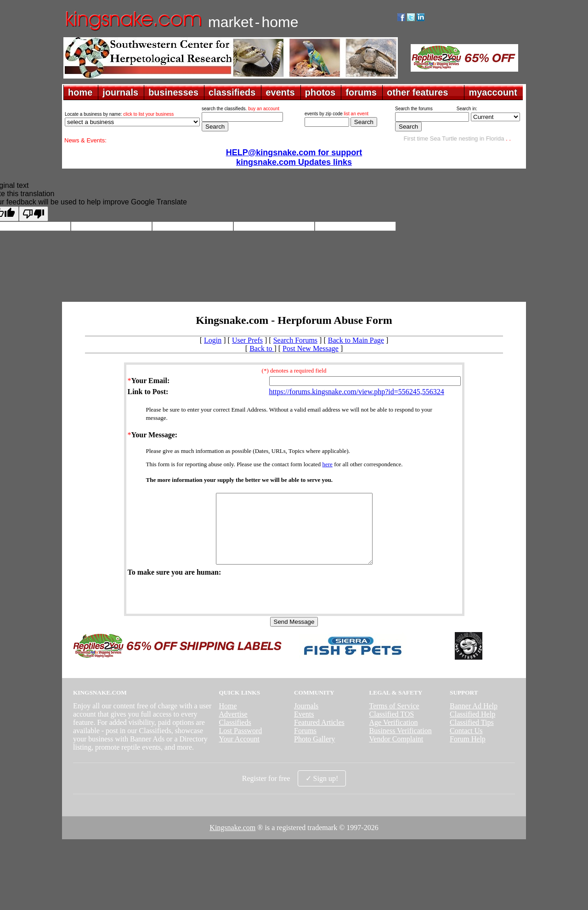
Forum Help (468, 753)
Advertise (233, 728)
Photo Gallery (314, 753)
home (80, 92)
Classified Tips (472, 736)
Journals (306, 719)
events (280, 92)
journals (120, 92)
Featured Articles (319, 736)
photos (320, 92)
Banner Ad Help (474, 719)
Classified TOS (391, 728)
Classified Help (472, 728)
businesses (173, 92)
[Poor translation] (33, 213)
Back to (261, 348)
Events (304, 728)
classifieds (232, 92)
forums (361, 92)
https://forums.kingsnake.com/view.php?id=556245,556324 (356, 392)
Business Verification (400, 744)
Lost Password (240, 744)
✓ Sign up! (322, 792)
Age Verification (393, 736)
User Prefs (247, 340)
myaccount (493, 92)
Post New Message (311, 348)
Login (212, 340)
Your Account (239, 753)
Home (228, 719)
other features (417, 92)
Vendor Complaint (396, 753)
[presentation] (197, 608)
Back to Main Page (356, 340)
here (327, 464)
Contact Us (466, 744)
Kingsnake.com (232, 841)
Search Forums (295, 340)
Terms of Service (394, 719)
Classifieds (235, 736)
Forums (305, 744)
